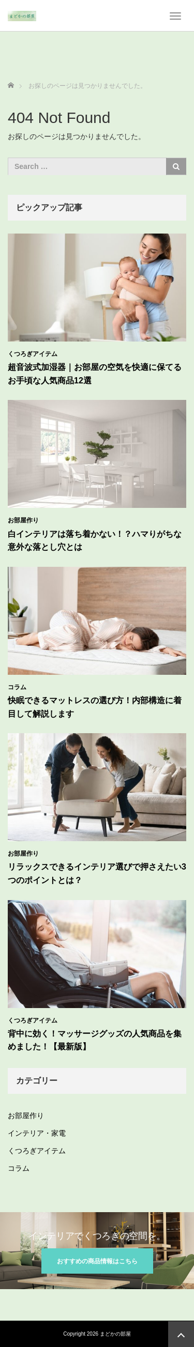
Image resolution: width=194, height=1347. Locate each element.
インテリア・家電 (37, 1133)
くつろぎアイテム (32, 354)
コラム (17, 687)
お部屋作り (23, 520)
